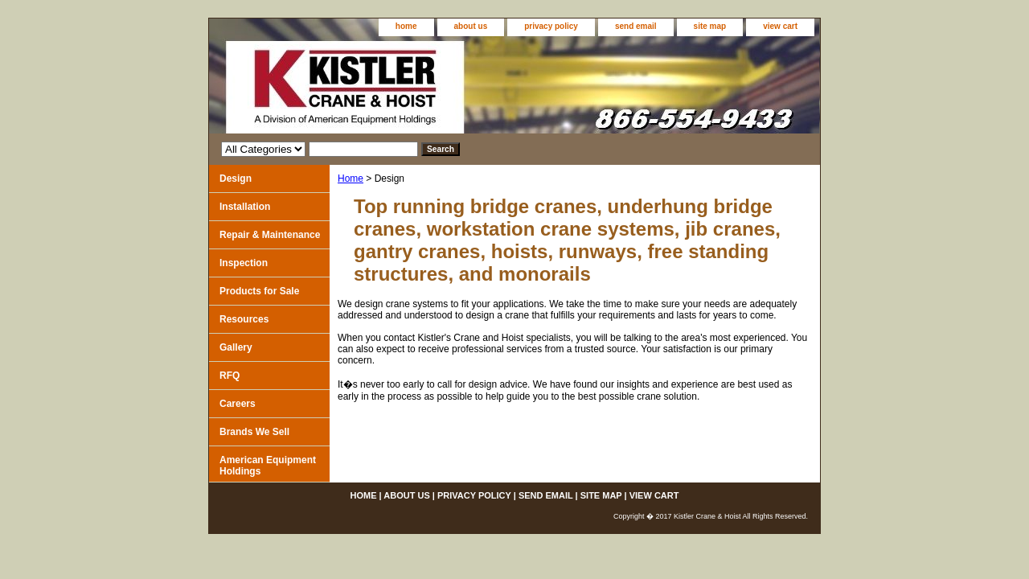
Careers (237, 403)
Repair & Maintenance (269, 234)
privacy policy (551, 26)
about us (471, 26)
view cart (780, 26)
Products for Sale (259, 291)
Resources (244, 319)
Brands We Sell (254, 431)
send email (636, 26)
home (406, 26)
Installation (244, 206)
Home (350, 178)
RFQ (229, 375)
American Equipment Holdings (267, 465)
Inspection (243, 263)
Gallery (235, 347)
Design (235, 178)
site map (710, 26)
